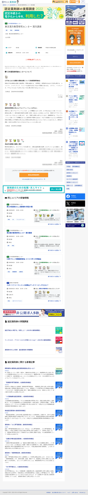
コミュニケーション (20, 219)
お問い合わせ (75, 492)
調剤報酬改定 (76, 166)
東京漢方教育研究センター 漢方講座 (19, 233)
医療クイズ (70, 185)
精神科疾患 (17, 30)
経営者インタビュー (72, 173)
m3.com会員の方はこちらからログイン (33, 179)
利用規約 (48, 492)
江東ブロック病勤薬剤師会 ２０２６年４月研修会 (24, 259)
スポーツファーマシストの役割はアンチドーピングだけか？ (27, 285)
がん (13, 219)
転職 (68, 188)
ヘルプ (68, 492)
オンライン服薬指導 (72, 179)
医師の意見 (70, 169)
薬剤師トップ (6, 5)
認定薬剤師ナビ (13, 5)
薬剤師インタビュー (72, 182)
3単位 (11, 30)
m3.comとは (82, 492)
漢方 (7, 30)
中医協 (68, 166)
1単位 (9, 219)
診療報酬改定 (78, 185)
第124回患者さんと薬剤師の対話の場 (19, 207)
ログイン (83, 1)
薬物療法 (69, 176)
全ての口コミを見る (54, 224)
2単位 (9, 300)
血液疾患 (21, 271)
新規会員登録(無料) (33, 175)
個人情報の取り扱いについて (59, 492)
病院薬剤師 (14, 271)
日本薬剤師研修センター (14, 23)
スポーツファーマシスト (17, 300)
